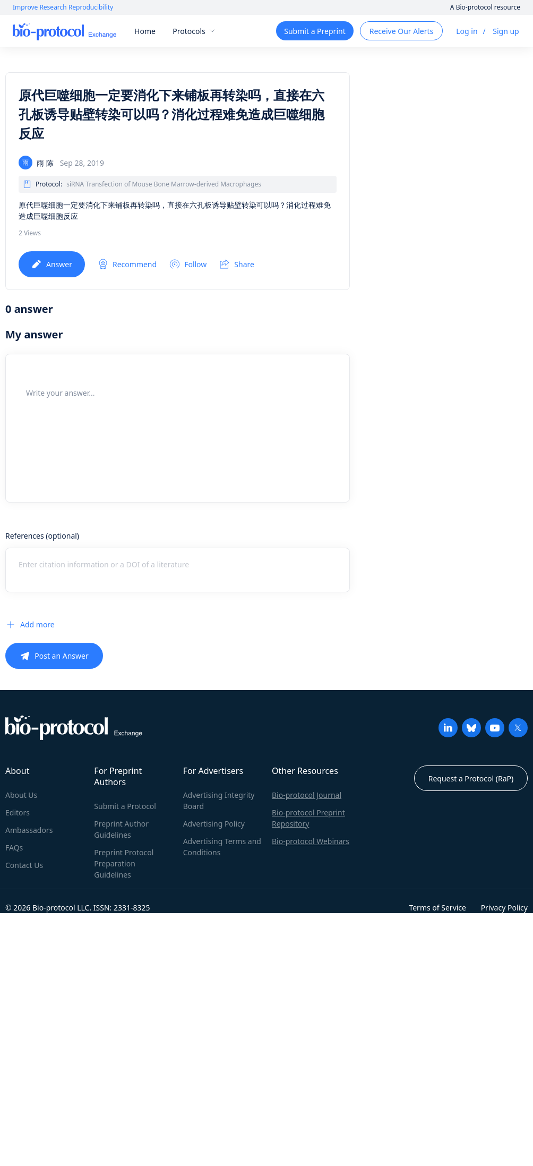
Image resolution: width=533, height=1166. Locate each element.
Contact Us (24, 865)
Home (145, 31)
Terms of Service (437, 908)
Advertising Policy (214, 824)
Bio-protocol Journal (306, 795)
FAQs (14, 847)
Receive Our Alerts (401, 31)
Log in (466, 31)
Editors (17, 812)
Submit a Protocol (125, 806)
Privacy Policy (504, 908)
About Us (21, 795)
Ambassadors (29, 830)
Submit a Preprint (314, 31)
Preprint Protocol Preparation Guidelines (123, 863)
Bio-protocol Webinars (310, 841)
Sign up (506, 31)
